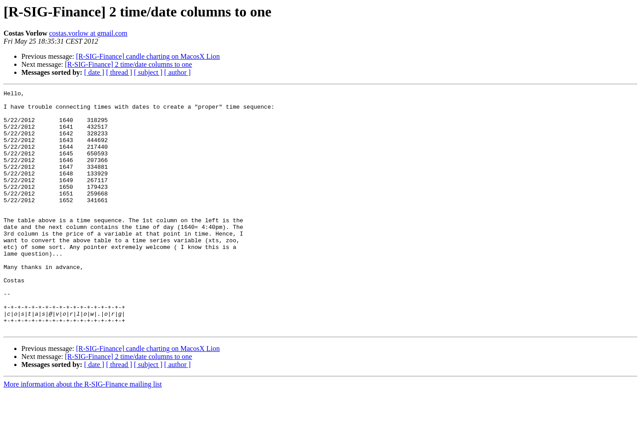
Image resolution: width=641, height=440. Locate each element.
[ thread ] (119, 72)
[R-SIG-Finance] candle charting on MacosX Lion (148, 56)
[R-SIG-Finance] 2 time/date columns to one (128, 64)
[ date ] (94, 72)
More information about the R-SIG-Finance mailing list (83, 432)
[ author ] (177, 72)
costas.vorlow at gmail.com (88, 33)
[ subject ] (148, 72)
